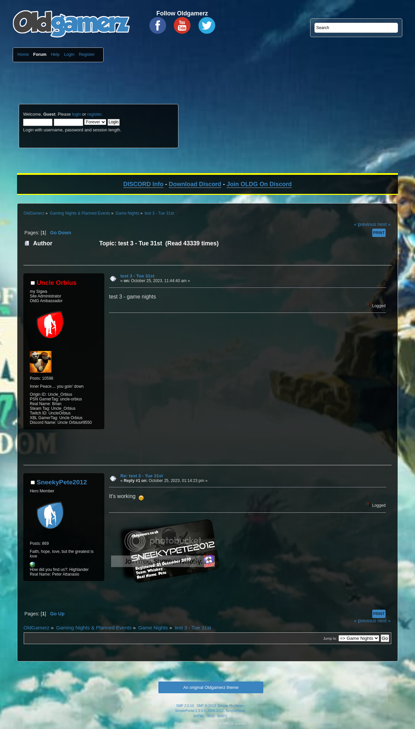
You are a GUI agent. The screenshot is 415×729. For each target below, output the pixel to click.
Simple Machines (231, 706)
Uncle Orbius (57, 282)
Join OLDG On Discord (259, 184)
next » (384, 224)
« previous (365, 224)
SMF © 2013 (206, 706)
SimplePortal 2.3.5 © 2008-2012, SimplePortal (210, 711)
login (76, 114)
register (94, 114)
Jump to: (330, 638)
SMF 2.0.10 (185, 706)
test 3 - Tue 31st (137, 275)
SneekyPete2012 (62, 482)
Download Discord (195, 184)
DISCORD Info (143, 184)
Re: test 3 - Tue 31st (141, 475)
